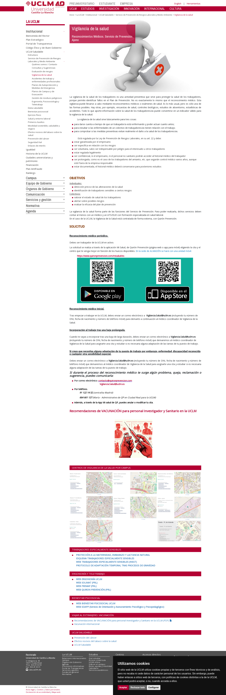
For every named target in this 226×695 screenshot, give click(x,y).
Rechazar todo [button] (138, 687)
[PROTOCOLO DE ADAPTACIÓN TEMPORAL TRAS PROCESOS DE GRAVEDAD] (115, 565)
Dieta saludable (35, 107)
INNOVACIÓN (132, 8)
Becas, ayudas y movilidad (100, 666)
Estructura (33, 54)
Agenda (31, 211)
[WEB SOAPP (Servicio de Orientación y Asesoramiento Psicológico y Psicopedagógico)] (120, 606)
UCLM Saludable (34, 51)
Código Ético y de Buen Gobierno (44, 47)
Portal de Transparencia (39, 43)
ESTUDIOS (87, 8)
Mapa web (56, 692)
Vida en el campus (97, 664)
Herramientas (193, 3)
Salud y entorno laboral (39, 118)
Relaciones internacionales (74, 658)
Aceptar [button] (123, 687)
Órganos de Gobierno (40, 188)
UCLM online (94, 662)
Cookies (40, 689)
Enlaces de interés (37, 145)
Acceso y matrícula (97, 660)
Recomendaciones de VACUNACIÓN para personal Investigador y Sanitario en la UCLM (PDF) (123, 620)
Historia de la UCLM (36, 153)
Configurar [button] (153, 687)
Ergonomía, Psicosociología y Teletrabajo (45, 103)
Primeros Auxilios (36, 122)
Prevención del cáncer (38, 138)
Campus (31, 178)
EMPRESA (126, 3)
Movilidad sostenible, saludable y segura (44, 127)
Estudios (93, 654)
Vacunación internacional (87, 623)
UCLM (73, 8)
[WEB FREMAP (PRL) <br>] (86, 586)
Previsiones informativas (73, 666)
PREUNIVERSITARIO (82, 3)
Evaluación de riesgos (42, 71)
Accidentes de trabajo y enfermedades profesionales (46, 80)
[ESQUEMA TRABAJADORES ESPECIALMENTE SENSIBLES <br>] (105, 558)
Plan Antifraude (34, 168)
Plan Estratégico (35, 39)
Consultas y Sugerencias (43, 67)
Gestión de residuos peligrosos (47, 97)
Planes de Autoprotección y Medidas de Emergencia (45, 86)
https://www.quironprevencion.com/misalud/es (100, 255)
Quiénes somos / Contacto (44, 64)
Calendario (93, 668)
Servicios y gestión (38, 199)
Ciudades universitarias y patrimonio (39, 159)
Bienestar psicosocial (38, 111)
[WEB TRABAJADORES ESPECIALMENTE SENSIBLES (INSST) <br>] (106, 561)
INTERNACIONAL (154, 8)
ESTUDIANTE (107, 3)
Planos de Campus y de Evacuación (43, 93)
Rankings (30, 172)
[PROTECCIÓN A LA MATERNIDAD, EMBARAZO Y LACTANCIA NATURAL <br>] (112, 554)
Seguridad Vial (35, 142)
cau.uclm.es (33, 669)
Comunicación (35, 194)
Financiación (32, 164)
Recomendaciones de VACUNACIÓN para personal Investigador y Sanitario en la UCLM (133, 411)
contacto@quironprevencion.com (115, 380)
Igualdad (30, 149)
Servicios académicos (98, 670)
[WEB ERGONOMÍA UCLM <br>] (88, 579)
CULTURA (175, 8)
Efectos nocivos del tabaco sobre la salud (45, 134)
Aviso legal (30, 689)
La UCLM (32, 21)
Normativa (33, 205)
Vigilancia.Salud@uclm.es (97, 384)
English (177, 3)
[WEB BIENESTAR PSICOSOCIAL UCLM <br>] (95, 603)
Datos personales (52, 689)
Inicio (72, 15)
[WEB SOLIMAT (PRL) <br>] (86, 582)
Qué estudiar (94, 658)
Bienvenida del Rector (38, 35)
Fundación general (70, 672)
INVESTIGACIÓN (109, 8)
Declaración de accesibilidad (38, 692)
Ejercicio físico (34, 115)
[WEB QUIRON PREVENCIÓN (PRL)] (93, 589)
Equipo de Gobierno (39, 183)
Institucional (34, 31)
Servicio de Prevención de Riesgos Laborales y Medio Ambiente (44, 60)
